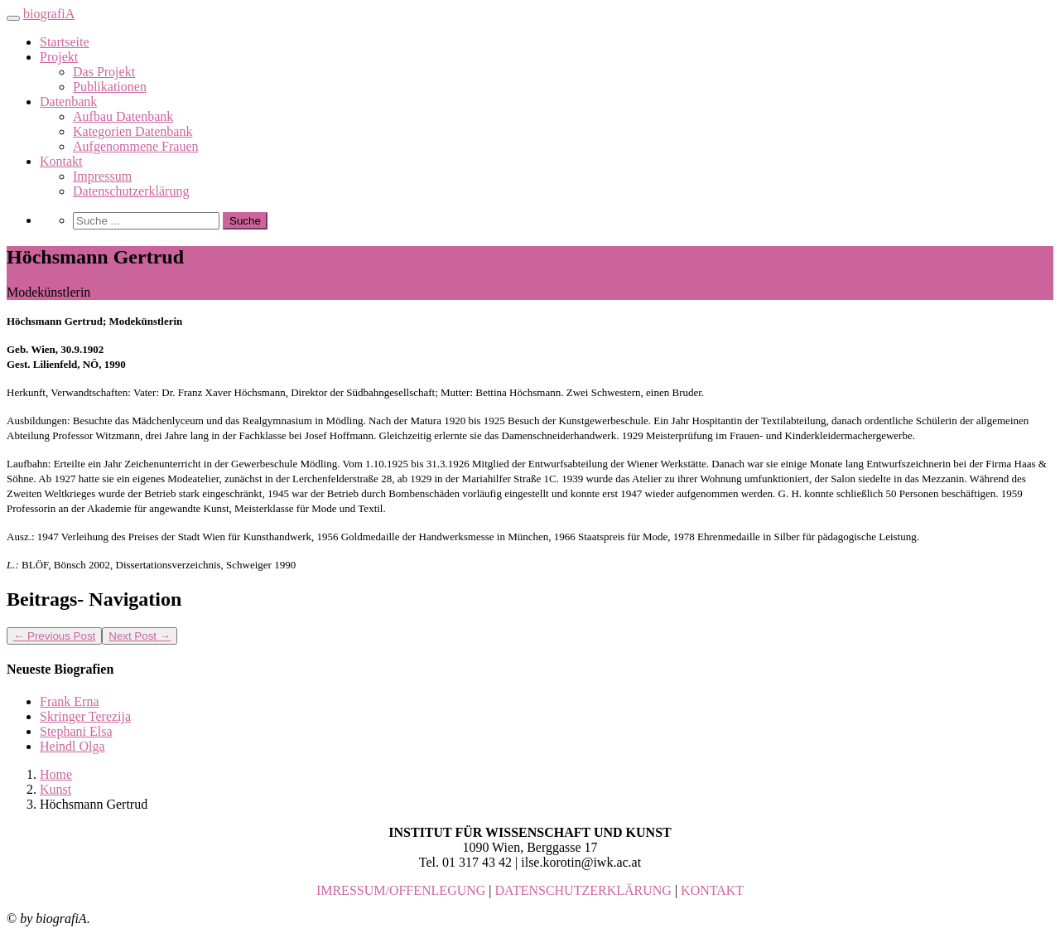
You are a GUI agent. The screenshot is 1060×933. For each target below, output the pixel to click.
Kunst (55, 789)
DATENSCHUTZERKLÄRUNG (583, 890)
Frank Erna (69, 701)
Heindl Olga (72, 746)
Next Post (139, 636)
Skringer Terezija (85, 716)
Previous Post (54, 636)
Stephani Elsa (76, 731)
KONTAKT (712, 890)
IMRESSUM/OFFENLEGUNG (400, 890)
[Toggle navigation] (13, 18)
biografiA (49, 14)
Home (56, 774)
